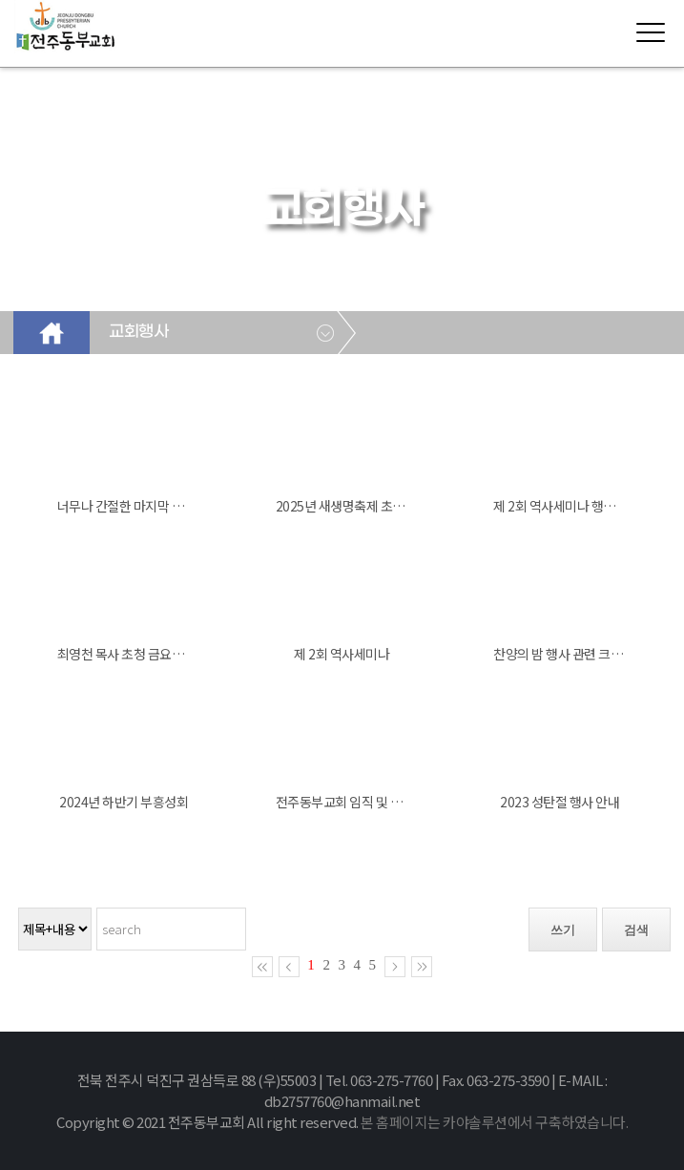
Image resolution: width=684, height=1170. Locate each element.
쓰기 (562, 930)
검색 (636, 930)
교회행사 (138, 332)
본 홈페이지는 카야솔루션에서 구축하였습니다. (494, 1122)
